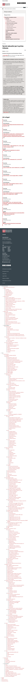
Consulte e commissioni (9, 293)
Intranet (3, 283)
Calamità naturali (10, 584)
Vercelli (9, 251)
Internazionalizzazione (11, 652)
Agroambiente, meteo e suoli (12, 358)
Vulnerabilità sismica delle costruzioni (15, 620)
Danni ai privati (11, 586)
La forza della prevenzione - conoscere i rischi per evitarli (14, 671)
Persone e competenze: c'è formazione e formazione (14, 673)
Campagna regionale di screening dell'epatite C (13, 670)
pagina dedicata (6, 112)
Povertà (10, 460)
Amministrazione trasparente (10, 307)
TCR (8, 659)
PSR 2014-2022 (10, 372)
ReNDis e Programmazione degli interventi (16, 599)
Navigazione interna (10, 574)
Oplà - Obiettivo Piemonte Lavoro (10, 676)
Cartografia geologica (12, 613)
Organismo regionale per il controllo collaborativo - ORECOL (15, 301)
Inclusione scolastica (10, 28)
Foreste (8, 391)
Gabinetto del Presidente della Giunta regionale (13, 298)
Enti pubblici (7, 663)
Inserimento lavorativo (12, 471)
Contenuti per (6, 661)
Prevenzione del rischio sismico (12, 618)
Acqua (10, 377)
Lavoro (7, 31)
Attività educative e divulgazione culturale (16, 420)
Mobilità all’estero (12, 544)
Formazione (11, 610)
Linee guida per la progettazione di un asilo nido (11, 150)
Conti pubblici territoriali (11, 351)
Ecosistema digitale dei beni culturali (15, 421)
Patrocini (6, 321)
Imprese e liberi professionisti (10, 664)
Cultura (8, 417)
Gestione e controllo (12, 486)
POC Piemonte (11, 518)
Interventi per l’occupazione (13, 553)
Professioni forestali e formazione (14, 396)
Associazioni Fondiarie (12, 405)
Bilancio (8, 347)
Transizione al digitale (10, 653)
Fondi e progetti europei (9, 479)
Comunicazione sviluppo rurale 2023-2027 (16, 506)
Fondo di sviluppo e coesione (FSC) (12, 513)
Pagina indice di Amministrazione (9, 287)
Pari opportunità (11, 451)
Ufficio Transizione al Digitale (10, 300)
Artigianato (9, 648)
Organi (5, 288)
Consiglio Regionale (8, 291)
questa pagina (5, 55)
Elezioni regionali (10, 329)
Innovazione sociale (12, 459)
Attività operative (12, 625)
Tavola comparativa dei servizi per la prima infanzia (12, 223)
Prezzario (10, 592)
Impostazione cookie (6, 262)
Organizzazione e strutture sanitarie (13, 628)
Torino (9, 248)
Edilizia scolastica (9, 34)
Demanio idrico (9, 590)
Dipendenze (9, 636)
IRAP (8, 656)
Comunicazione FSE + (12, 485)
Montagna (9, 403)
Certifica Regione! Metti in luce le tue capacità (12, 677)
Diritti (8, 450)
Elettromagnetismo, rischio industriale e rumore (17, 381)
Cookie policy (4, 273)
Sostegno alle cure (10, 629)
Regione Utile (6, 311)
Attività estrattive (10, 647)
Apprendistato (11, 543)
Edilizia (10, 414)
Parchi (10, 387)
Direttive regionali (12, 550)
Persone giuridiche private (11, 473)
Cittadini (6, 662)
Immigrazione (11, 456)
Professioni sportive (12, 439)
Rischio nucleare (11, 384)
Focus (6, 668)
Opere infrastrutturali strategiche (12, 578)
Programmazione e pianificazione (14, 604)
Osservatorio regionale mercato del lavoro (13, 39)
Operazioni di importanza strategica (15, 484)
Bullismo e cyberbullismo (10, 24)
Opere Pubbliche (10, 591)
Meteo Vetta (11, 408)
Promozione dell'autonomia (13, 467)
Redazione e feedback (5, 278)
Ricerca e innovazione (10, 639)
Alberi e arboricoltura (12, 392)
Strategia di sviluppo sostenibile (10, 356)
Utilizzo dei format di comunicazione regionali (12, 323)
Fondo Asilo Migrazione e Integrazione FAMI (14, 525)
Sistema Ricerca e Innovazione (12, 641)
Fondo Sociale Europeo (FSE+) (12, 480)
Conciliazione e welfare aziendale (11, 33)
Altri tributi (9, 660)
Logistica (10, 607)
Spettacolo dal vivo (12, 429)
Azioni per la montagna (13, 406)
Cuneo (3, 251)
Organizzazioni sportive (13, 434)
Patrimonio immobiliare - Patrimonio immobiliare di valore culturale (16, 339)
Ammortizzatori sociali (12, 557)
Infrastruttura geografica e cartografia (15, 415)
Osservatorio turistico (12, 446)
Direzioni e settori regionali (9, 297)
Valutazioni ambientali (12, 380)
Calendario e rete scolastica (11, 21)
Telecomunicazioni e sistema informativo (15, 611)
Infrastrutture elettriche (13, 593)
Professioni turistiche (12, 444)
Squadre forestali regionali (13, 624)
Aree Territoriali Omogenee (9, 680)
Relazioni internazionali (9, 303)
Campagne (7, 674)
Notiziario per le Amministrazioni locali (13, 333)
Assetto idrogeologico (12, 598)
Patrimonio (7, 337)
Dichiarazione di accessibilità (6, 269)
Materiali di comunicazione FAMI (14, 527)
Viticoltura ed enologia (11, 368)
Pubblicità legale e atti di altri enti (10, 319)
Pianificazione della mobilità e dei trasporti (14, 576)
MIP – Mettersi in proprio (13, 555)
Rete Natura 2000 (12, 388)
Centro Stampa (9, 342)
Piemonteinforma (8, 295)
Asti (3, 248)
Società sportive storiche (13, 435)
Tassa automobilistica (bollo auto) (12, 655)
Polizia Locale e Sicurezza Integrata (13, 330)
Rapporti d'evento (12, 585)
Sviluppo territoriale (10, 642)
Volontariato (11, 608)
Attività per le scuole (10, 25)
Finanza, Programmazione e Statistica (11, 343)
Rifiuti (10, 382)
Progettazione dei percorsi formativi (15, 549)
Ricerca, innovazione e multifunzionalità (13, 363)
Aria (9, 378)
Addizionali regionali (10, 657)
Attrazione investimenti (11, 646)
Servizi (3, 681)
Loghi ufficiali (4, 276)
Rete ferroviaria (9, 572)
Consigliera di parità (12, 560)
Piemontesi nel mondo (12, 423)
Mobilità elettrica (10, 575)
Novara (9, 247)
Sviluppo (6, 640)
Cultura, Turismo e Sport (9, 416)
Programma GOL (8, 37)
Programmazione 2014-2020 (14, 500)
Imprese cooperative (10, 649)
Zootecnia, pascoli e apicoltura (12, 370)
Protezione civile (10, 603)
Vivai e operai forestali (12, 401)
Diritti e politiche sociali (9, 449)
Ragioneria (9, 350)
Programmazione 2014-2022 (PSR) (15, 507)
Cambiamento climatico (11, 389)
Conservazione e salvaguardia (14, 386)
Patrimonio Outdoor (12, 409)
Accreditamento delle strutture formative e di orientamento (16, 546)
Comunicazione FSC (12, 515)
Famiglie (10, 462)
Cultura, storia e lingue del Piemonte (15, 422)
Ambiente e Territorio (8, 374)
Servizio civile (9, 476)
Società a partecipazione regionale (11, 310)
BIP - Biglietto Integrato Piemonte (12, 568)
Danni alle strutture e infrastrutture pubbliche (16, 588)
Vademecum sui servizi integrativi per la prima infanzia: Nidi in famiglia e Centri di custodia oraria (13, 213)
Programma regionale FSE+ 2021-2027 (15, 481)
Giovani (10, 452)
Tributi (6, 654)
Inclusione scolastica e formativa (14, 470)
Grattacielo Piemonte (8, 305)
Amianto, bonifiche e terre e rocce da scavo (16, 379)
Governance (11, 514)
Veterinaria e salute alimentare (12, 633)
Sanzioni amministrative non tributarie (11, 318)
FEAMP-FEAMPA (10, 373)
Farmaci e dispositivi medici (11, 631)
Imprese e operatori (12, 395)
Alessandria (4, 247)
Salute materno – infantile (11, 635)
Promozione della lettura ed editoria (15, 428)
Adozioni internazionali (11, 472)
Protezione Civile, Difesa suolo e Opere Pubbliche (13, 583)
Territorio (8, 412)
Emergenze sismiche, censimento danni (15, 589)
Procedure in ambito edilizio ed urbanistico (16, 619)
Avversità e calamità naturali (12, 359)
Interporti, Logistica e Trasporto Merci (13, 577)
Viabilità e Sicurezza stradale (12, 571)
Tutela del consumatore (13, 457)
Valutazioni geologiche (12, 614)
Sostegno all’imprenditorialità (14, 556)
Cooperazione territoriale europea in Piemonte (16, 509)
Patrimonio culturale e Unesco (14, 427)
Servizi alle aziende (10, 364)
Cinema (10, 430)
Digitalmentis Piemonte (9, 675)
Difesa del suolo (10, 596)
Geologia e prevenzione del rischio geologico (14, 612)
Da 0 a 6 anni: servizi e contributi (12, 23)
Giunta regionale (8, 290)
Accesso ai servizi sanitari (11, 627)
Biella (3, 249)
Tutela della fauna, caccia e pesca (12, 367)
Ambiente (8, 375)
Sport (8, 431)
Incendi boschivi (11, 606)
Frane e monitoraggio (12, 615)
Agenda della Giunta (8, 294)
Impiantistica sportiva (12, 437)
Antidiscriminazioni (12, 455)
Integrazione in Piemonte (13, 526)
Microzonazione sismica (13, 621)
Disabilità (8, 466)
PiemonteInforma (5, 683)
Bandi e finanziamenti (9, 314)
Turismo (8, 441)
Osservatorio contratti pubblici (10, 317)
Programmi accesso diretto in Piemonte (15, 511)
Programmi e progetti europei (12, 508)
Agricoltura (7, 357)
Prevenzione (9, 632)
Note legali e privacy (5, 271)
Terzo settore (11, 464)
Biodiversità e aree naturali (11, 385)
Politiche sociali (9, 458)
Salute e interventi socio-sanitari (14, 469)
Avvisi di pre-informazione (13, 483)
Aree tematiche (6, 354)
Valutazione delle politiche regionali (13, 349)
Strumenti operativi (10, 638)
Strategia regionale (12, 433)
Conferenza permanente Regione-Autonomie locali (15, 335)
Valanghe (10, 617)
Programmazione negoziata (11, 346)
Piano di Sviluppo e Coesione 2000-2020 (16, 516)
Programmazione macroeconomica (13, 345)
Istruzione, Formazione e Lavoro (10, 17)
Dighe (10, 600)
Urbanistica (11, 413)
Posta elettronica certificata (6, 280)
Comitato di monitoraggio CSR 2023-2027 (16, 505)
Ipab (9, 465)
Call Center (7, 316)
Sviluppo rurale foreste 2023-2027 (15, 398)
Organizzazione (6, 296)
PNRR (8, 529)
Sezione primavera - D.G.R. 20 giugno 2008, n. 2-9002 (12, 175)
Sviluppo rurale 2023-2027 (11, 371)
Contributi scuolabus (10, 582)
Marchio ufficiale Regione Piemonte (11, 322)
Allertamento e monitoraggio (14, 605)
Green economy (9, 402)
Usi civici (8, 332)
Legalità (8, 478)
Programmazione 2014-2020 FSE (14, 490)
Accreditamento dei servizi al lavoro (15, 558)
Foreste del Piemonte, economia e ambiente (16, 393)
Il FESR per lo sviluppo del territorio (11, 678)
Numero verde (4, 254)
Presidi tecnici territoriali (11, 622)
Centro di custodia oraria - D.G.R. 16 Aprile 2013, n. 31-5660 (13, 167)
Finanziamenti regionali (13, 595)
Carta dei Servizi (8, 324)
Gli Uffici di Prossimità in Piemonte (11, 669)
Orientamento (8, 36)
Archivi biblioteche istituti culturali (14, 419)
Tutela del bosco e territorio (13, 400)
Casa (8, 474)
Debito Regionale (10, 344)
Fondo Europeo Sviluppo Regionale (13, 645)
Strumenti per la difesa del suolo (14, 597)
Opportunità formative (12, 542)
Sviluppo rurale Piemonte (11, 501)
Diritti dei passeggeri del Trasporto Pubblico (14, 570)
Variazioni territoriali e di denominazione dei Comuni (15, 336)
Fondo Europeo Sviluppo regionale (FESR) (14, 491)
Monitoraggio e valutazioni (13, 487)
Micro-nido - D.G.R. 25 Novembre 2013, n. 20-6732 (11, 159)
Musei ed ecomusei (12, 426)
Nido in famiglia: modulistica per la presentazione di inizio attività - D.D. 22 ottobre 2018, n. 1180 (12, 193)
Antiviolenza (11, 453)
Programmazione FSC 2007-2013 (14, 521)
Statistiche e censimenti (11, 366)
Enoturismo (11, 448)
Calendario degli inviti (12, 494)
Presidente (7, 289)
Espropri (8, 331)
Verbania (9, 249)
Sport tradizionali (12, 436)
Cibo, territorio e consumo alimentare (13, 360)
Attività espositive (12, 424)
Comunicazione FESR (12, 498)
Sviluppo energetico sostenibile (12, 643)
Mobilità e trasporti (8, 567)
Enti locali (8, 328)
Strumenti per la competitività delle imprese (16, 554)
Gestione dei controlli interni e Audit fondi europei (13, 309)
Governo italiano (5, 0)
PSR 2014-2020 (11, 399)
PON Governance (10, 528)
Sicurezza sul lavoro (10, 634)
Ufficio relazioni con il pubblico (10, 315)
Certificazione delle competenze (14, 548)
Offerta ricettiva (11, 445)
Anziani (10, 463)
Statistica (8, 352)
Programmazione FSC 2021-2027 (14, 519)
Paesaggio (9, 410)
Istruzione (7, 18)
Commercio (9, 650)
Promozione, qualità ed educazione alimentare (14, 361)
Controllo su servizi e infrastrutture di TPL (14, 579)
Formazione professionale (10, 30)
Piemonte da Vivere (5, 684)
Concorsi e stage (8, 308)
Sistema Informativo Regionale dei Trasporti (14, 581)
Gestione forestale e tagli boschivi (14, 394)
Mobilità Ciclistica (10, 569)
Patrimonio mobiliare (10, 340)
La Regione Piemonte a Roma (10, 304)
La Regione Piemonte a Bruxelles (10, 302)
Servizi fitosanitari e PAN (11, 365)
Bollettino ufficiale (8, 312)
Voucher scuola (9, 20)
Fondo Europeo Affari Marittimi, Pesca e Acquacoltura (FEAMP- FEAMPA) (17, 523)
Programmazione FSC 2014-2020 (14, 520)
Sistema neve (11, 438)
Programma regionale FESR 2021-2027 (15, 492)
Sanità (6, 626)
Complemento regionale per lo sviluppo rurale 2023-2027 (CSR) (17, 503)
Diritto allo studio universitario (11, 27)
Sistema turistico (12, 443)
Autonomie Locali (8, 326)
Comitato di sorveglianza (13, 488)
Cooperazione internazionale (12, 477)
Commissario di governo (11, 601)
